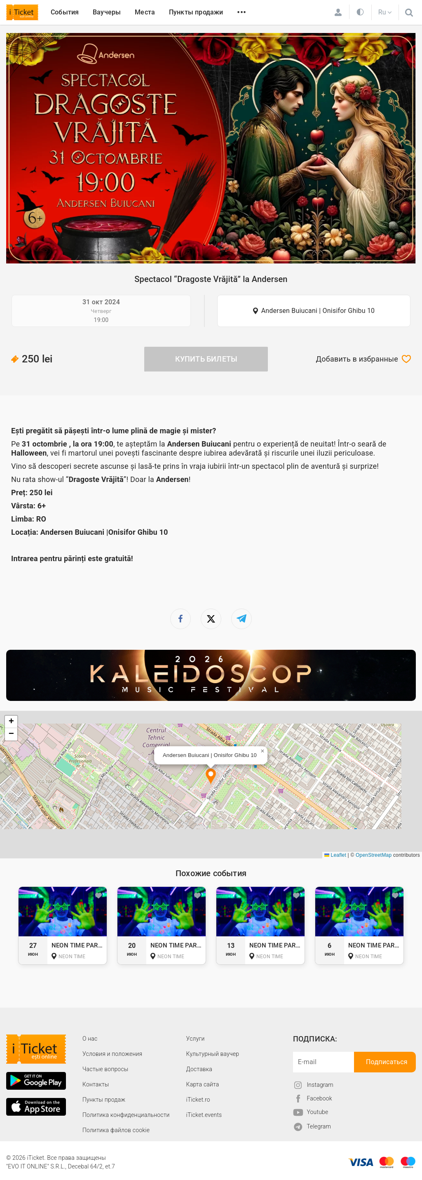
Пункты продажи (196, 12)
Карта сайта (202, 1084)
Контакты (95, 1084)
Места (145, 12)
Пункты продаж (103, 1099)
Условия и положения (112, 1054)
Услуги (195, 1038)
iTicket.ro (198, 1099)
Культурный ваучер (212, 1054)
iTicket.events (204, 1115)
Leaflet (335, 855)
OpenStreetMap (374, 855)
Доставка (199, 1069)
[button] (211, 777)
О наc (89, 1038)
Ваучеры (107, 12)
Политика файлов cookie (116, 1130)
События (65, 12)
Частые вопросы (105, 1069)
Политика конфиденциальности (126, 1115)
